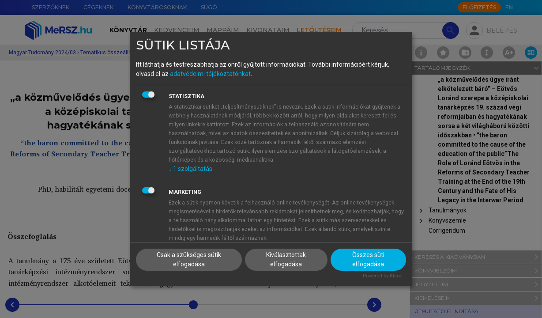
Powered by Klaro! (383, 276)
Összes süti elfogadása (368, 259)
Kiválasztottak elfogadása (286, 259)
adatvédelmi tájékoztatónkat (210, 73)
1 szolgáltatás (190, 168)
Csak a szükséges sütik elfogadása (189, 259)
